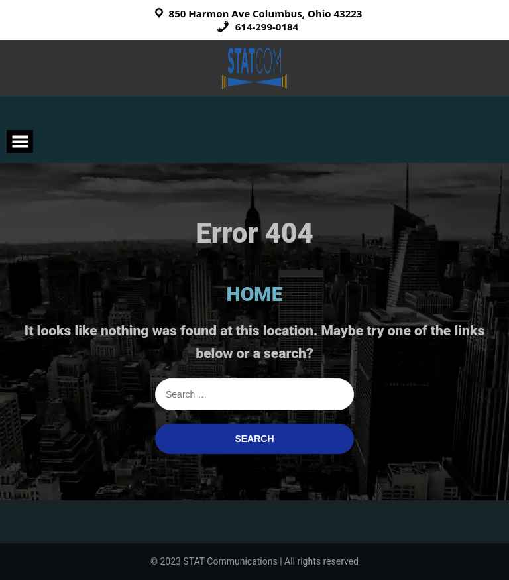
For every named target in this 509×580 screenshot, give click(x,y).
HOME (255, 294)
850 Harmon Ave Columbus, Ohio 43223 (266, 13)
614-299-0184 (257, 26)
